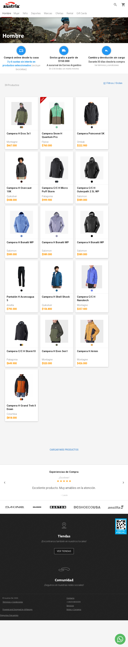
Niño (26, 13)
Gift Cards (83, 13)
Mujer (18, 13)
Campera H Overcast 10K (22, 196)
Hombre (7, 13)
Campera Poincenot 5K (100, 137)
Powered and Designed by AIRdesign (17, 636)
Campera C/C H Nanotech (101, 314)
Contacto (70, 625)
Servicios (70, 632)
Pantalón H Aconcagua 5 (21, 314)
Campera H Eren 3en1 (59, 373)
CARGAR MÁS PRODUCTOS (64, 476)
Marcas (49, 13)
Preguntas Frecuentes (9, 642)
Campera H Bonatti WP (20, 255)
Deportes (37, 13)
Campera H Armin (96, 373)
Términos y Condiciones (12, 629)
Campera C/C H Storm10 (21, 373)
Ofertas (61, 13)
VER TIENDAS (64, 578)
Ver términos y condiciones (106, 65)
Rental (71, 13)
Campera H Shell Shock (60, 314)
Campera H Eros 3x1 (19, 137)
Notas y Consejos (73, 636)
